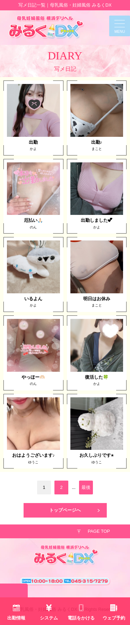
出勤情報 (16, 618)
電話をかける (81, 618)
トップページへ (65, 510)
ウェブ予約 (114, 618)
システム (49, 618)
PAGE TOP (99, 531)
